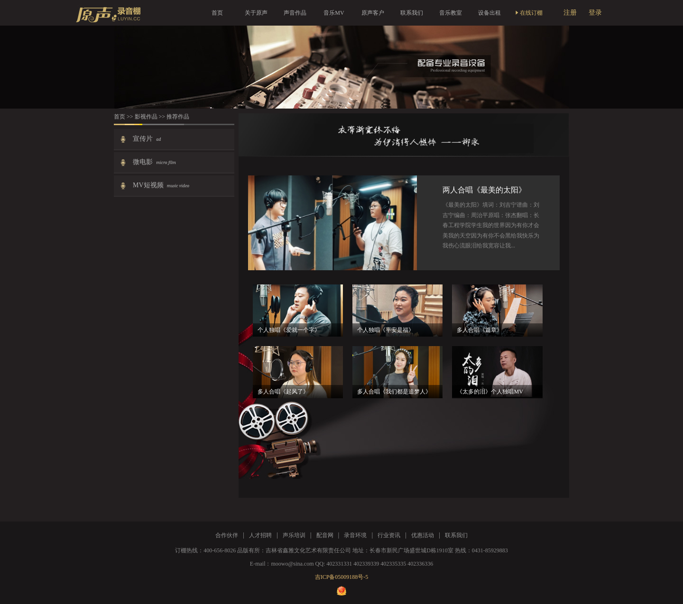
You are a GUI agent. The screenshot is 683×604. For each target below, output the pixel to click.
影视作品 (147, 116)
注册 (570, 12)
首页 (217, 12)
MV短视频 (161, 185)
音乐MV (333, 12)
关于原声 (256, 12)
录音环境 (355, 535)
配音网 (324, 535)
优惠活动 (422, 535)
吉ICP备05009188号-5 (342, 577)
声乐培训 (294, 535)
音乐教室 (450, 12)
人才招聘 (260, 535)
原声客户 (372, 12)
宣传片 (147, 138)
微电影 (154, 161)
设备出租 (489, 12)
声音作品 (295, 12)
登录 (595, 12)
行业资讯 (389, 535)
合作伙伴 (226, 535)
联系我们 (411, 12)
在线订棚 (528, 12)
